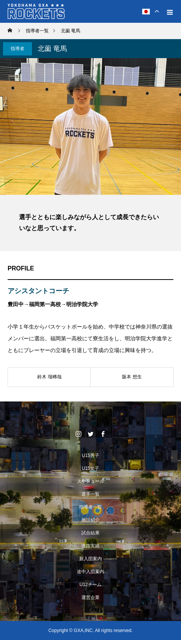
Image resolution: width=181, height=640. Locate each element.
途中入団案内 (90, 571)
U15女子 (90, 468)
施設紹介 (90, 520)
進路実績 (90, 545)
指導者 (17, 48)
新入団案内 (90, 558)
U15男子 (90, 455)
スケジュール (90, 481)
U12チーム (90, 584)
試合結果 (90, 533)
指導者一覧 (90, 507)
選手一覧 (90, 494)
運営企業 (90, 597)
